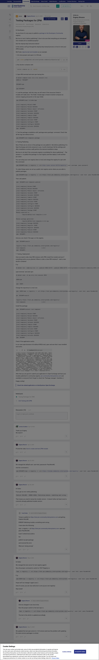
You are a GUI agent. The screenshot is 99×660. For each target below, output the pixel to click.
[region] (49, 652)
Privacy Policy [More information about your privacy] (55, 658)
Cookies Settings (66, 651)
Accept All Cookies (80, 651)
